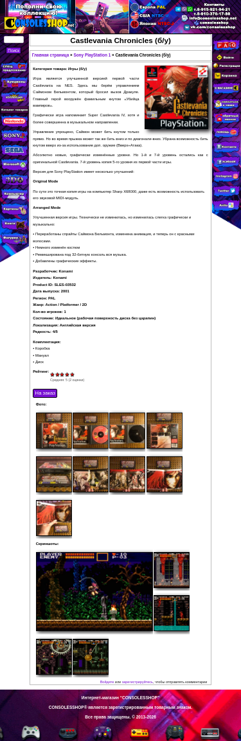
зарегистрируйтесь (137, 682)
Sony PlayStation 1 (92, 55)
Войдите (107, 682)
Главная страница (50, 55)
